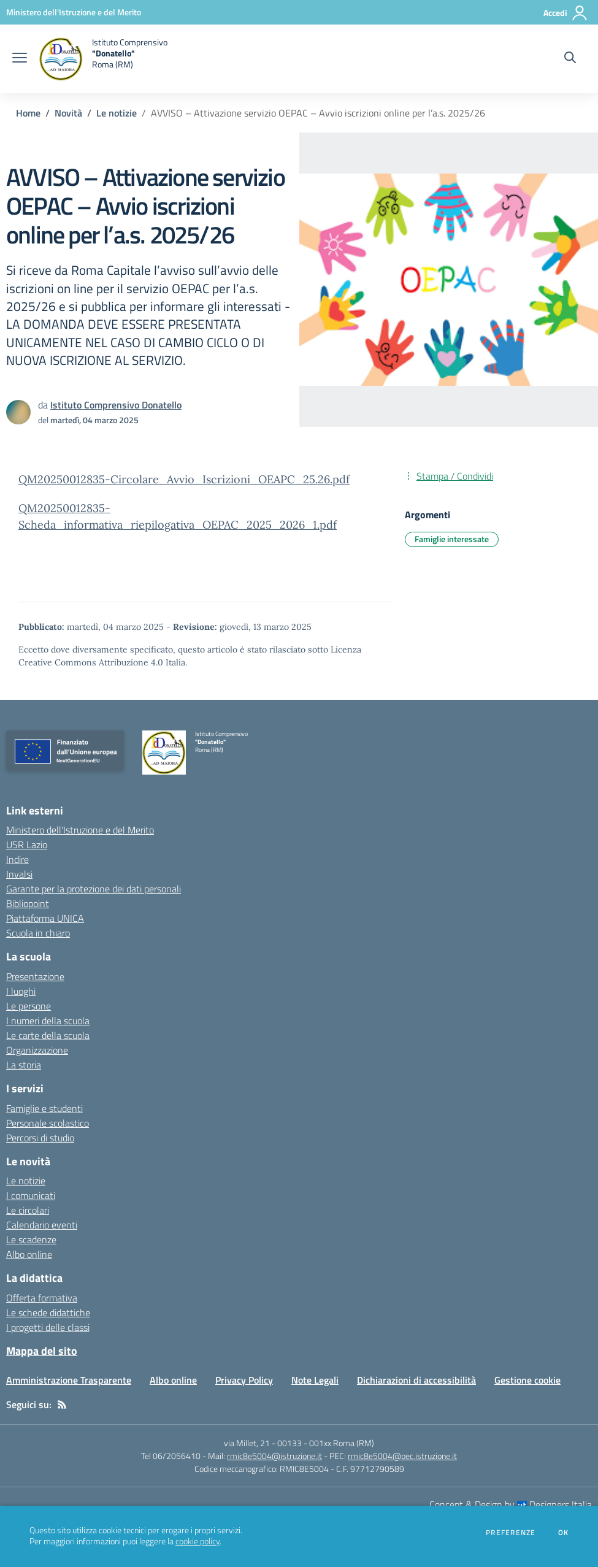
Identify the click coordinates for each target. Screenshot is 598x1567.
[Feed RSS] (61, 1404)
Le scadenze (31, 1239)
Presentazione (35, 976)
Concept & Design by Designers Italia (510, 1504)
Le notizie (116, 112)
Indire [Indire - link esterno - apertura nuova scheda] (17, 859)
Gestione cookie (527, 1380)
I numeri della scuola (48, 1020)
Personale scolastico (47, 1123)
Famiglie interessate (452, 538)
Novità (68, 112)
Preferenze (510, 1532)
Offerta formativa (41, 1297)
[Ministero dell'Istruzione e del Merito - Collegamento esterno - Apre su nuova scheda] (73, 12)
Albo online (29, 1254)
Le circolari (27, 1210)
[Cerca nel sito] (570, 59)
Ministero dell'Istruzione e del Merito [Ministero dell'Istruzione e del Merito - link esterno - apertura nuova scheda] (80, 829)
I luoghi (21, 991)
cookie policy (197, 1541)
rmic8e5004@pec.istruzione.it (402, 1455)
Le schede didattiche (48, 1312)
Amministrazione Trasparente (68, 1380)
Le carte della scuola (48, 1035)
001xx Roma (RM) (341, 1442)
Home (28, 112)
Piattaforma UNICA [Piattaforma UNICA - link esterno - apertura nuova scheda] (45, 918)
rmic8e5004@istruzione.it (274, 1455)
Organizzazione (37, 1050)
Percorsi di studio (40, 1137)
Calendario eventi (41, 1224)
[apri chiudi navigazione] (19, 59)
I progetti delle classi (48, 1327)
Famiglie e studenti (44, 1108)
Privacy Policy (244, 1380)
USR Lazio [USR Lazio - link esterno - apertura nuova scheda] (26, 844)
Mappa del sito (41, 1351)
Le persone (28, 1005)
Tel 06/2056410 (171, 1455)
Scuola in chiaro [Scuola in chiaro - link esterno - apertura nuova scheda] (38, 932)
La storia (23, 1064)
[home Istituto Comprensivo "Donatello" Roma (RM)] (103, 59)
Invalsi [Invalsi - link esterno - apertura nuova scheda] (19, 874)
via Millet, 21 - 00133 (263, 1442)
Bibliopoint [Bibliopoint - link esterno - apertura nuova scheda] (27, 903)
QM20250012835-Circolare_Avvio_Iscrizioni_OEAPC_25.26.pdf (184, 479)
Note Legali (315, 1380)
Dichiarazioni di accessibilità (416, 1380)
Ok (563, 1532)
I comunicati (30, 1195)
